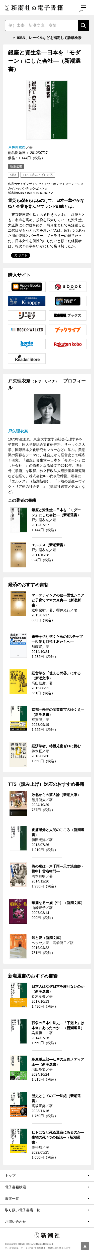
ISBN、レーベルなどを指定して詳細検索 (49, 38)
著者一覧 (12, 1199)
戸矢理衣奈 (17, 147)
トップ (10, 1176)
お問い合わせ (15, 1222)
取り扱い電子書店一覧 (22, 1210)
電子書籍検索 (15, 1187)
